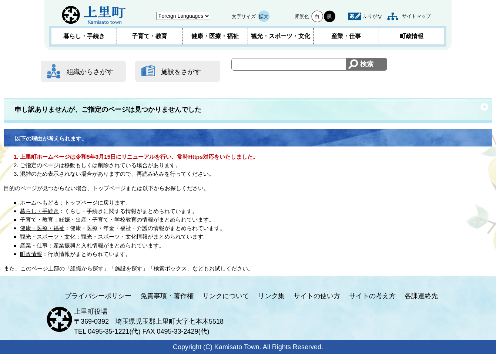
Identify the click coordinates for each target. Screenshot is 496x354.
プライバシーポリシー (98, 296)
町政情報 (411, 36)
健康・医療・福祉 (215, 36)
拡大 (263, 16)
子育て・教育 (149, 36)
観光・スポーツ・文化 (280, 36)
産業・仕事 (346, 36)
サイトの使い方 (317, 296)
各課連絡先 (421, 296)
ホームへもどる (39, 202)
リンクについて (225, 296)
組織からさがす (90, 71)
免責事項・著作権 (167, 296)
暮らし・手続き (84, 36)
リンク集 (271, 296)
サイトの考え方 (372, 296)
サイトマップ (416, 16)
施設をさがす (181, 71)
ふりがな (372, 16)
